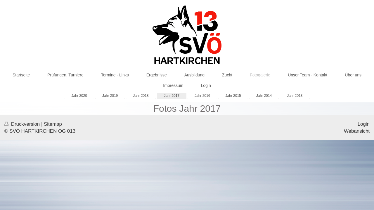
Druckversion (22, 124)
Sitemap (53, 124)
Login (364, 124)
